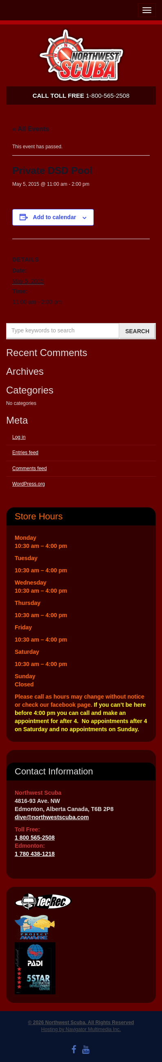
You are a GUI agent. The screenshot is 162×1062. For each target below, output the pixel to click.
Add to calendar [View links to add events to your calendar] (54, 217)
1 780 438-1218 (35, 854)
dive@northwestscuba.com (52, 817)
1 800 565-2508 (35, 837)
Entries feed (25, 452)
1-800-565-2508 (81, 95)
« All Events (30, 128)
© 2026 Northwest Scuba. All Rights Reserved (81, 1022)
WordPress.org (28, 484)
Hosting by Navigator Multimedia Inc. (81, 1029)
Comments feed (29, 468)
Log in (19, 437)
